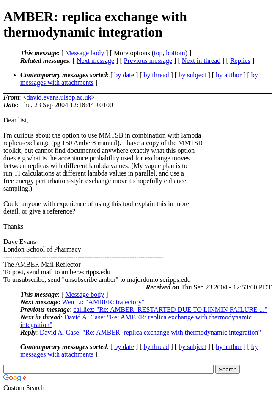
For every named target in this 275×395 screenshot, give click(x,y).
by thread (156, 74)
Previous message (148, 60)
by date (124, 74)
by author (229, 74)
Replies (240, 60)
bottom (175, 53)
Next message (95, 60)
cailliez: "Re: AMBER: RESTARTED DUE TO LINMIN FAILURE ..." (170, 309)
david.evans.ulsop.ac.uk (59, 97)
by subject (192, 74)
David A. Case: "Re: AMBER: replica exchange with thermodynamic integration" (150, 332)
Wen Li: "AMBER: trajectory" (103, 302)
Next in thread (201, 60)
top (158, 53)
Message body (84, 53)
